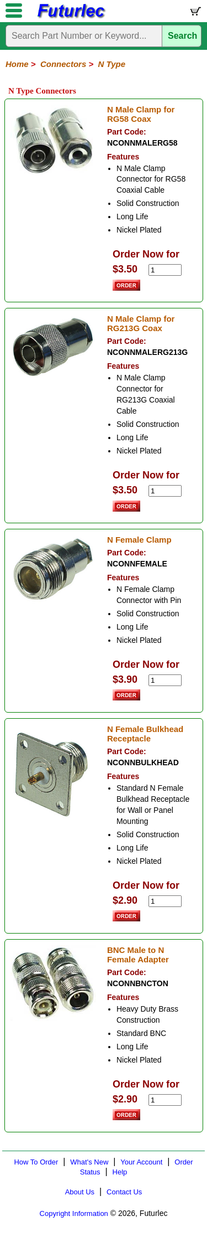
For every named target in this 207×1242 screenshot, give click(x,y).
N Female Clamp (139, 539)
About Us (79, 1192)
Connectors (63, 64)
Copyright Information (74, 1213)
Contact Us (124, 1192)
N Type (111, 64)
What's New (89, 1162)
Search (182, 35)
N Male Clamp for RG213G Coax (141, 323)
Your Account (141, 1162)
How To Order (36, 1162)
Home (17, 64)
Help (120, 1172)
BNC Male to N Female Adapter (138, 954)
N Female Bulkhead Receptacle (145, 733)
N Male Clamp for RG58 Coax (141, 114)
